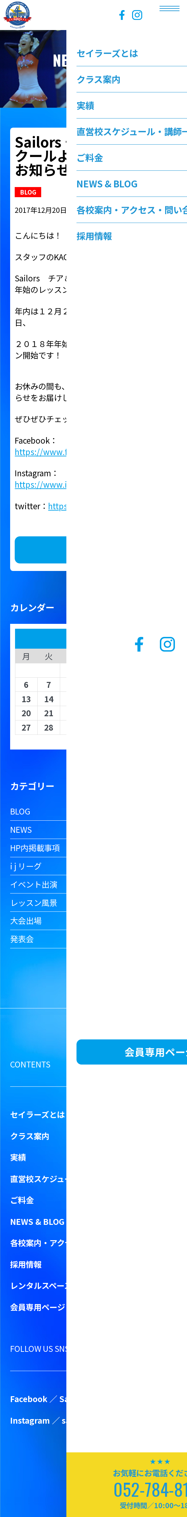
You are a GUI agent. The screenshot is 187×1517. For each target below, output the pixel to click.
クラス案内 (29, 1136)
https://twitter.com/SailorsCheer (108, 506)
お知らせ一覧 (93, 550)
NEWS (21, 829)
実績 (18, 1157)
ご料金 (22, 1200)
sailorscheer (86, 1420)
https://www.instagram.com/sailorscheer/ (92, 484)
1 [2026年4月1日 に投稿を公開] (71, 670)
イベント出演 (33, 884)
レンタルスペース (41, 1285)
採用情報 (26, 1264)
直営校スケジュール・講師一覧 (64, 1178)
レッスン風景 (33, 902)
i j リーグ (26, 866)
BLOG (20, 811)
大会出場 (26, 920)
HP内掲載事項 (35, 847)
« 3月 (90, 739)
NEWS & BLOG (37, 1221)
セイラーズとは (37, 1114)
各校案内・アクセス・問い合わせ (69, 1242)
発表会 (22, 938)
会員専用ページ (37, 1307)
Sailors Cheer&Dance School (115, 1398)
